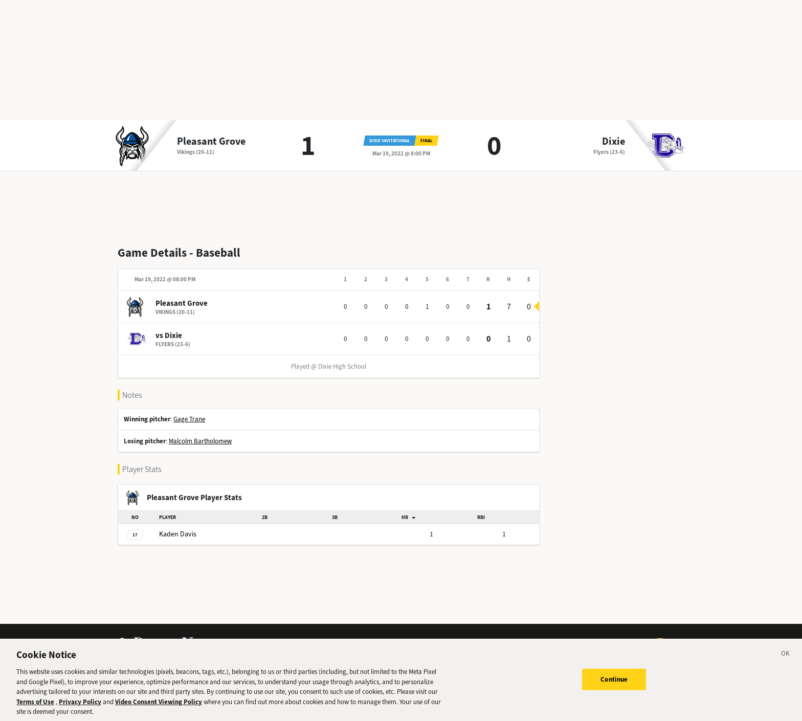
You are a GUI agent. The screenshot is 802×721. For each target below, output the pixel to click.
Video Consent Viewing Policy (158, 707)
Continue (614, 685)
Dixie (613, 141)
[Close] (785, 660)
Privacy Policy (80, 707)
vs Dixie (168, 335)
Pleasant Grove (211, 141)
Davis (177, 534)
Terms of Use (35, 707)
